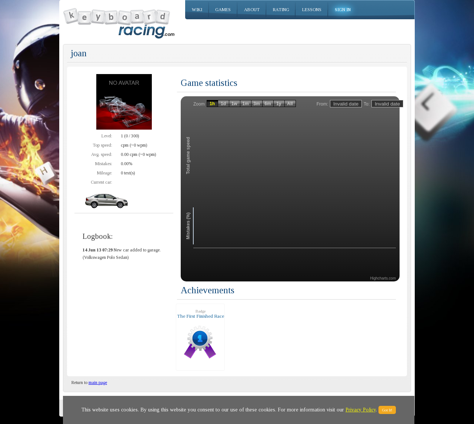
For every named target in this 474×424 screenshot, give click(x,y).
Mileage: (104, 173)
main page (98, 382)
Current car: (101, 182)
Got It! (387, 410)
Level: (106, 135)
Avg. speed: (101, 154)
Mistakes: (103, 163)
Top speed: (102, 145)
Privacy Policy (361, 410)
